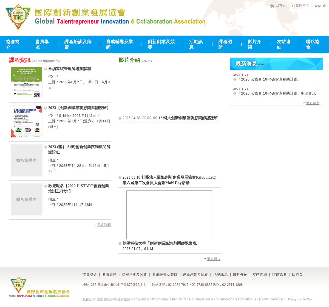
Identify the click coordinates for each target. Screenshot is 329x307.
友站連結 (284, 44)
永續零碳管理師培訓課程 (69, 69)
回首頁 (281, 5)
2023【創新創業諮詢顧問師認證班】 (79, 108)
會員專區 (42, 44)
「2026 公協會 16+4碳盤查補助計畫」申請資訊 (276, 93)
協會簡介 (13, 44)
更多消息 (311, 103)
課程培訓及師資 (78, 44)
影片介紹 (254, 44)
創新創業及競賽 (161, 44)
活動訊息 (196, 44)
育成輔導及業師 (119, 44)
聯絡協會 (313, 44)
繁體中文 (302, 5)
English (320, 5)
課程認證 (225, 44)
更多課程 (103, 225)
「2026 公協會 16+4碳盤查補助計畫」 (269, 79)
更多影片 (212, 259)
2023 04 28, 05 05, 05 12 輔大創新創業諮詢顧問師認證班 (170, 118)
